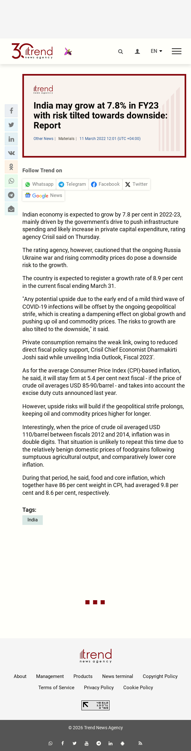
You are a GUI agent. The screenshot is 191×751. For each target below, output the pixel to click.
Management (50, 676)
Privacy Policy (99, 687)
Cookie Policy (138, 687)
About (20, 676)
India (32, 520)
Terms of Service (56, 687)
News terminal (117, 676)
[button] (11, 111)
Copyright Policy (160, 676)
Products (83, 676)
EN (154, 51)
